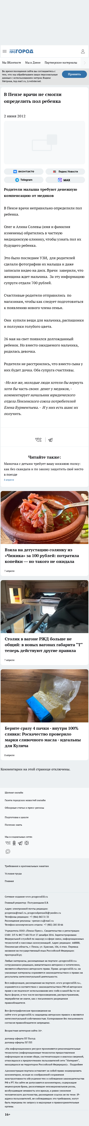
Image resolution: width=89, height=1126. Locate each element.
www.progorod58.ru (36, 896)
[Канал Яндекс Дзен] (26, 843)
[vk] (38, 440)
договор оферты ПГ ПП (18, 1042)
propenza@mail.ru (15, 912)
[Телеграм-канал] (23, 180)
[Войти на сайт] (83, 51)
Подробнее (76, 1064)
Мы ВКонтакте (11, 62)
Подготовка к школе (16, 817)
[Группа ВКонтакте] (23, 171)
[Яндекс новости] (65, 171)
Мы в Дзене (33, 62)
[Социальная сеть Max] (65, 180)
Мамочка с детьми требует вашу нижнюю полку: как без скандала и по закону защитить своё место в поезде (44, 472)
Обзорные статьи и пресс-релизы (24, 807)
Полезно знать (13, 824)
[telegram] (52, 440)
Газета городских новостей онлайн (25, 800)
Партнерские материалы (61, 62)
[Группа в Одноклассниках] (14, 843)
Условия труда (13, 873)
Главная (9, 881)
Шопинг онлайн (14, 792)
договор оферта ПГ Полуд (20, 1038)
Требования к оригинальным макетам (27, 866)
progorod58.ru (67, 960)
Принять (74, 74)
